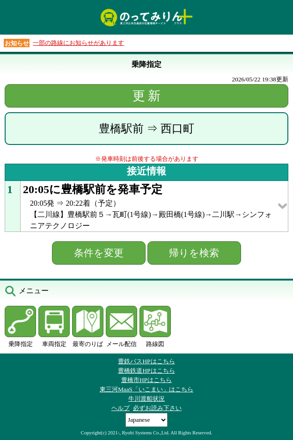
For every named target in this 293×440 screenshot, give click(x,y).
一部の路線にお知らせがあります (78, 42)
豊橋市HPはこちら (146, 379)
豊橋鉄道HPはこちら (146, 370)
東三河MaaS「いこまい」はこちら (146, 389)
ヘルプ (120, 407)
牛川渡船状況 (146, 398)
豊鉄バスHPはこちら (146, 361)
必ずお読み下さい (157, 407)
